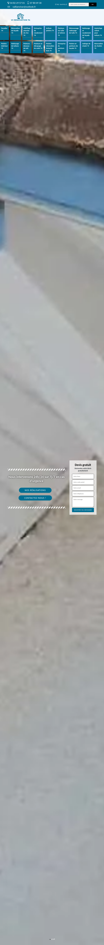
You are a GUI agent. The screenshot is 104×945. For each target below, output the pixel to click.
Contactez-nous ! (35, 498)
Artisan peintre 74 (50, 29)
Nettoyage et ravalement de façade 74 (86, 33)
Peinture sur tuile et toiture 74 (61, 31)
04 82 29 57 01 (16, 2)
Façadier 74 (4, 29)
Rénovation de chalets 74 (98, 46)
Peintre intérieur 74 (4, 46)
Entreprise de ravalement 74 (38, 31)
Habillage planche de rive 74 (26, 31)
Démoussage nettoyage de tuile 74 (74, 30)
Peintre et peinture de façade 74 (73, 46)
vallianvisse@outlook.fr (24, 6)
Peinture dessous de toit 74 (26, 47)
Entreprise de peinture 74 (62, 47)
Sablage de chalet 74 (86, 45)
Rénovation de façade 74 (15, 30)
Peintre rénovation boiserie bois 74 (50, 47)
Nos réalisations (35, 490)
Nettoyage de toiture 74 (15, 46)
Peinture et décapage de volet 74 (38, 46)
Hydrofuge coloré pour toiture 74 (98, 31)
